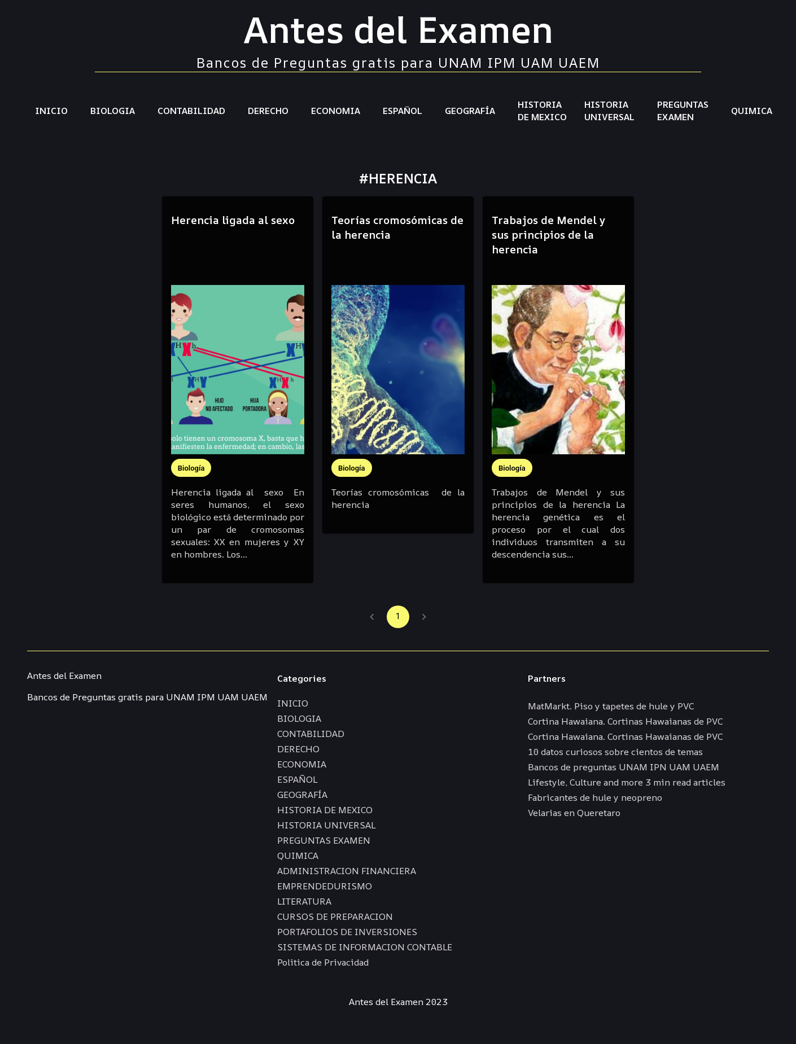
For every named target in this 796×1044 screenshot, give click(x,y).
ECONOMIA (335, 110)
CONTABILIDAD (191, 110)
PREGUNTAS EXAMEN (682, 110)
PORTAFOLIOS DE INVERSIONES (347, 931)
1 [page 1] (398, 617)
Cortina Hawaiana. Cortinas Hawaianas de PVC (625, 721)
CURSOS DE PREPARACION (335, 916)
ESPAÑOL (402, 110)
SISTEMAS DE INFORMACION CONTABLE (364, 947)
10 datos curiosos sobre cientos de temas (615, 751)
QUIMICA (751, 110)
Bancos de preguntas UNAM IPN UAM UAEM (623, 767)
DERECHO (268, 110)
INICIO (51, 110)
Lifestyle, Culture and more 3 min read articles (626, 782)
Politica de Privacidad (323, 962)
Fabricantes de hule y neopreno (595, 797)
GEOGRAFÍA (470, 110)
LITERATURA (304, 901)
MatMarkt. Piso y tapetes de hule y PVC (611, 706)
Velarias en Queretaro (574, 812)
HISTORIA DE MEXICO (542, 110)
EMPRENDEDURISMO (324, 886)
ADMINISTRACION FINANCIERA (346, 871)
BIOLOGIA (112, 110)
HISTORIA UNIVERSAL (609, 110)
